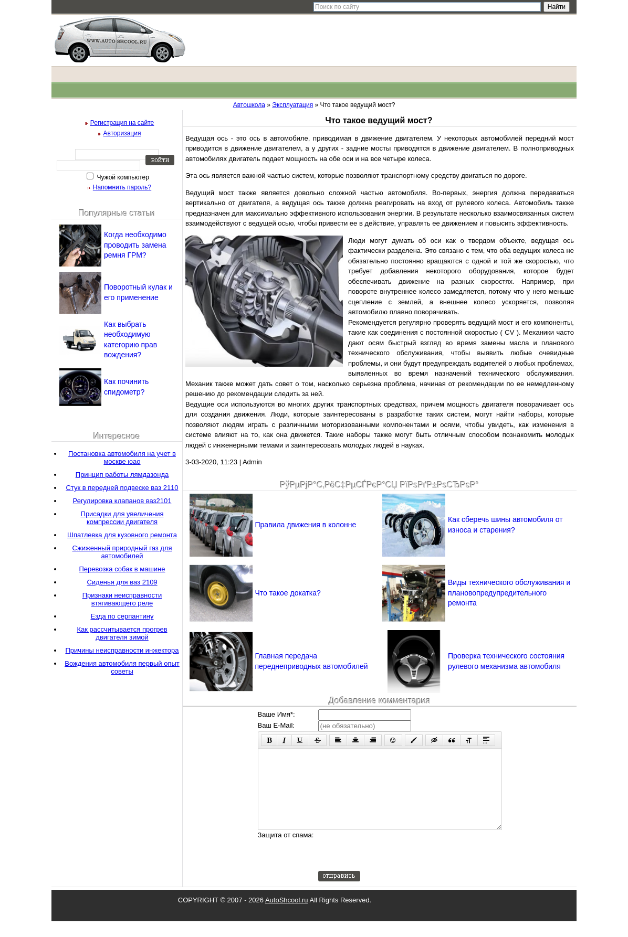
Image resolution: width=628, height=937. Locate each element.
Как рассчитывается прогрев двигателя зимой (122, 633)
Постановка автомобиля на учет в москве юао (122, 457)
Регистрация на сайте (122, 122)
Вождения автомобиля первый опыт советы (122, 667)
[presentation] (398, 866)
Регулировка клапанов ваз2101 (122, 501)
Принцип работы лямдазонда (122, 474)
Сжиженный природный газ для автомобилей (122, 552)
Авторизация (122, 133)
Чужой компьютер (122, 177)
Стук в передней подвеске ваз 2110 (122, 488)
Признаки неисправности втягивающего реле (122, 599)
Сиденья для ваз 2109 (122, 582)
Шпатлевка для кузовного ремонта (122, 535)
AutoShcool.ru (286, 916)
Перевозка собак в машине (122, 569)
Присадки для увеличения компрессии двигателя (122, 518)
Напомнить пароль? (122, 187)
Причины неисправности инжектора (122, 650)
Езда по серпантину (122, 616)
